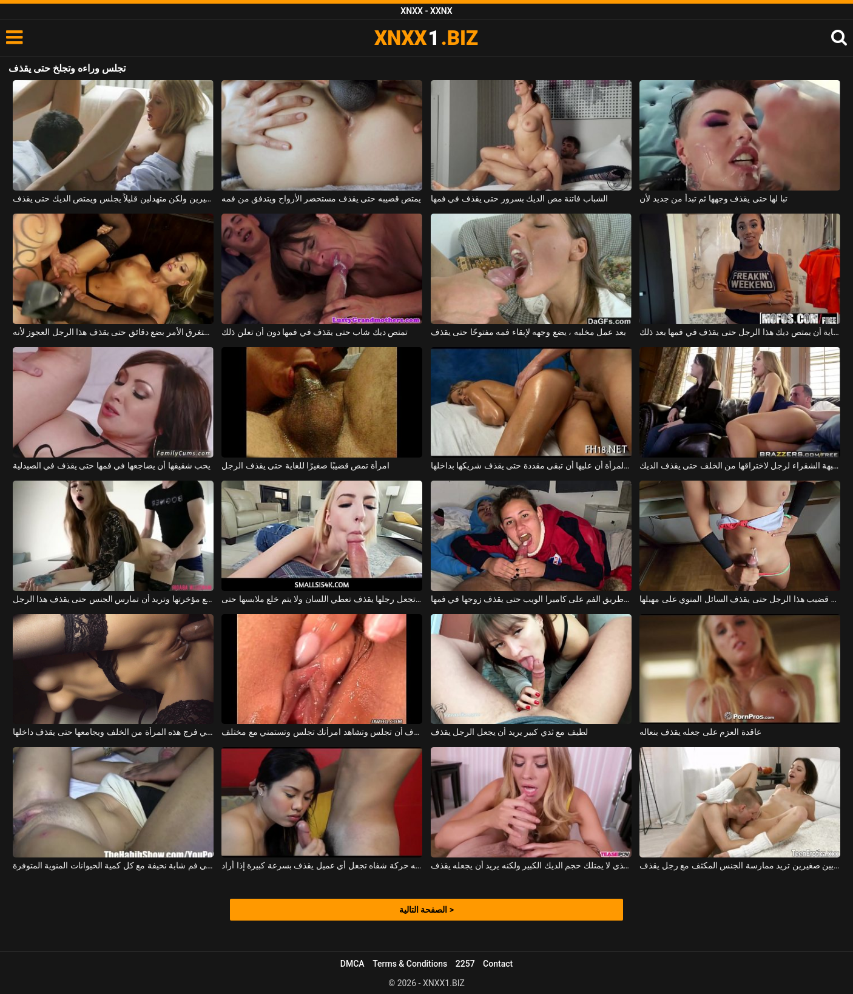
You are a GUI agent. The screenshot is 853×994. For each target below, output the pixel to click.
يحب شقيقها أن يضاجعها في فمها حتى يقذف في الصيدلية (112, 465)
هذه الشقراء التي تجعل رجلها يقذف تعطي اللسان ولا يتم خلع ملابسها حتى (321, 599)
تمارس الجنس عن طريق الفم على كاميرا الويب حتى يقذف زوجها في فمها (531, 599)
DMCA (352, 964)
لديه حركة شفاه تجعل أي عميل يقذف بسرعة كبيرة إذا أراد (321, 865)
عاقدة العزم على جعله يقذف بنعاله (700, 732)
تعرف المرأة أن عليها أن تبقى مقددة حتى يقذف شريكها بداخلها (531, 465)
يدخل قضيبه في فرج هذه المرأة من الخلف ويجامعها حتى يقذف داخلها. (113, 732)
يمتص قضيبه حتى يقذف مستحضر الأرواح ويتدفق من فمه (321, 198)
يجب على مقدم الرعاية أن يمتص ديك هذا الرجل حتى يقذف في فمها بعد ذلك (739, 332)
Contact (498, 964)
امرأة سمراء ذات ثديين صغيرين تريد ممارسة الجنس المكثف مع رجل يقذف (739, 865)
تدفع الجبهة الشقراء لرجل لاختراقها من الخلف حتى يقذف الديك (739, 465)
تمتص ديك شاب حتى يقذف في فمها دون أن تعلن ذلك (314, 332)
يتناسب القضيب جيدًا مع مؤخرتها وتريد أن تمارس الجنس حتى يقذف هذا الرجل (113, 599)
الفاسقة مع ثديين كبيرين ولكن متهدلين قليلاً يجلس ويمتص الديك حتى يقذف (113, 198)
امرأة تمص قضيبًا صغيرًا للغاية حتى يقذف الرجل (305, 465)
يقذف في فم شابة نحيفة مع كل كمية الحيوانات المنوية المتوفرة (113, 865)
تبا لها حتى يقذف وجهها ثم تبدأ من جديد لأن (713, 198)
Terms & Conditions (410, 964)
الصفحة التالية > (426, 910)
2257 (465, 964)
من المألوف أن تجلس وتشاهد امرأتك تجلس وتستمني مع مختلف (321, 732)
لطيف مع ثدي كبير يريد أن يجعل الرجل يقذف (509, 732)
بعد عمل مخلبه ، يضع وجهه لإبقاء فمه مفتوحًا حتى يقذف (528, 332)
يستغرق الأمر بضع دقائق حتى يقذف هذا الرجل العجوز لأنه (113, 332)
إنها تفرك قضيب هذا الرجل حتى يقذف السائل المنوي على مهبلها (739, 599)
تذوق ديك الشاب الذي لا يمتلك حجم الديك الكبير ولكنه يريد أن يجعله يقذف (531, 865)
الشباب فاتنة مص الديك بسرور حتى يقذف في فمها (519, 198)
